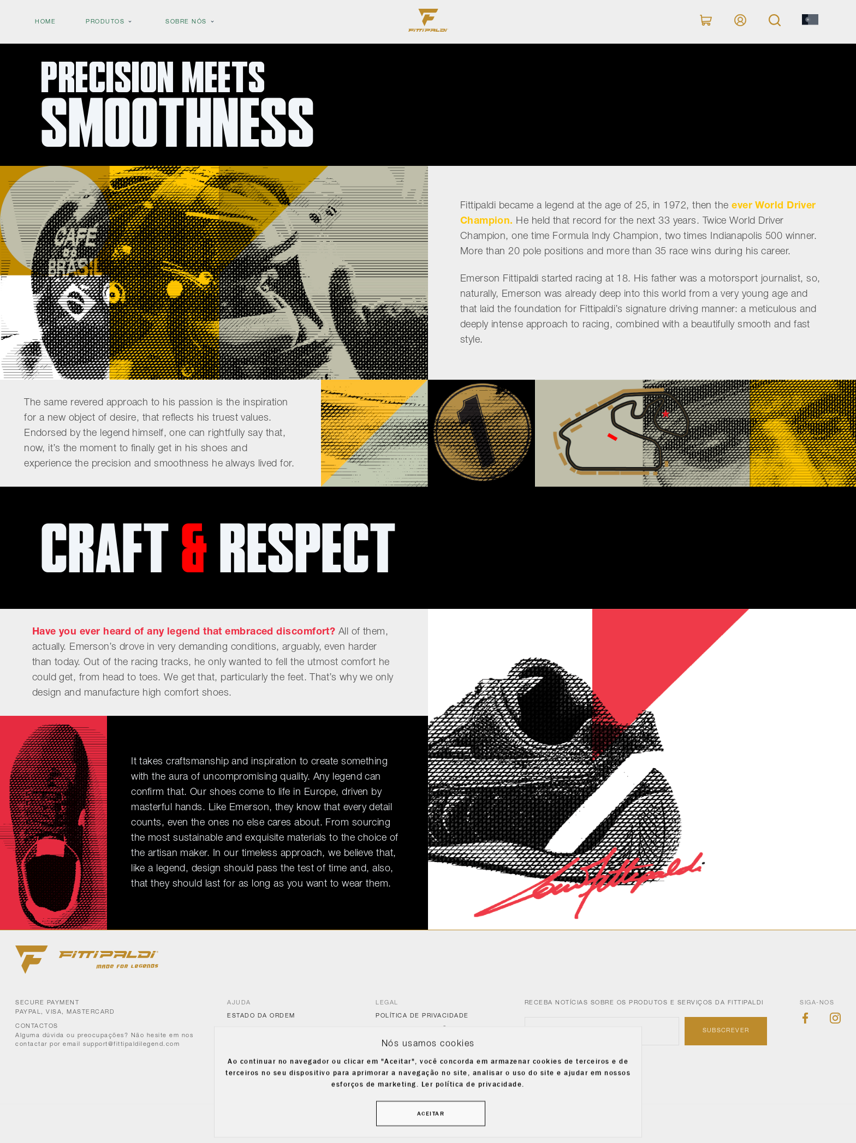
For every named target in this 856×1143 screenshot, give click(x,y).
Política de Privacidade (422, 1016)
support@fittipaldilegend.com (131, 1044)
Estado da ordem (261, 1016)
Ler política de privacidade (471, 1084)
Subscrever (726, 1030)
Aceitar (431, 1113)
